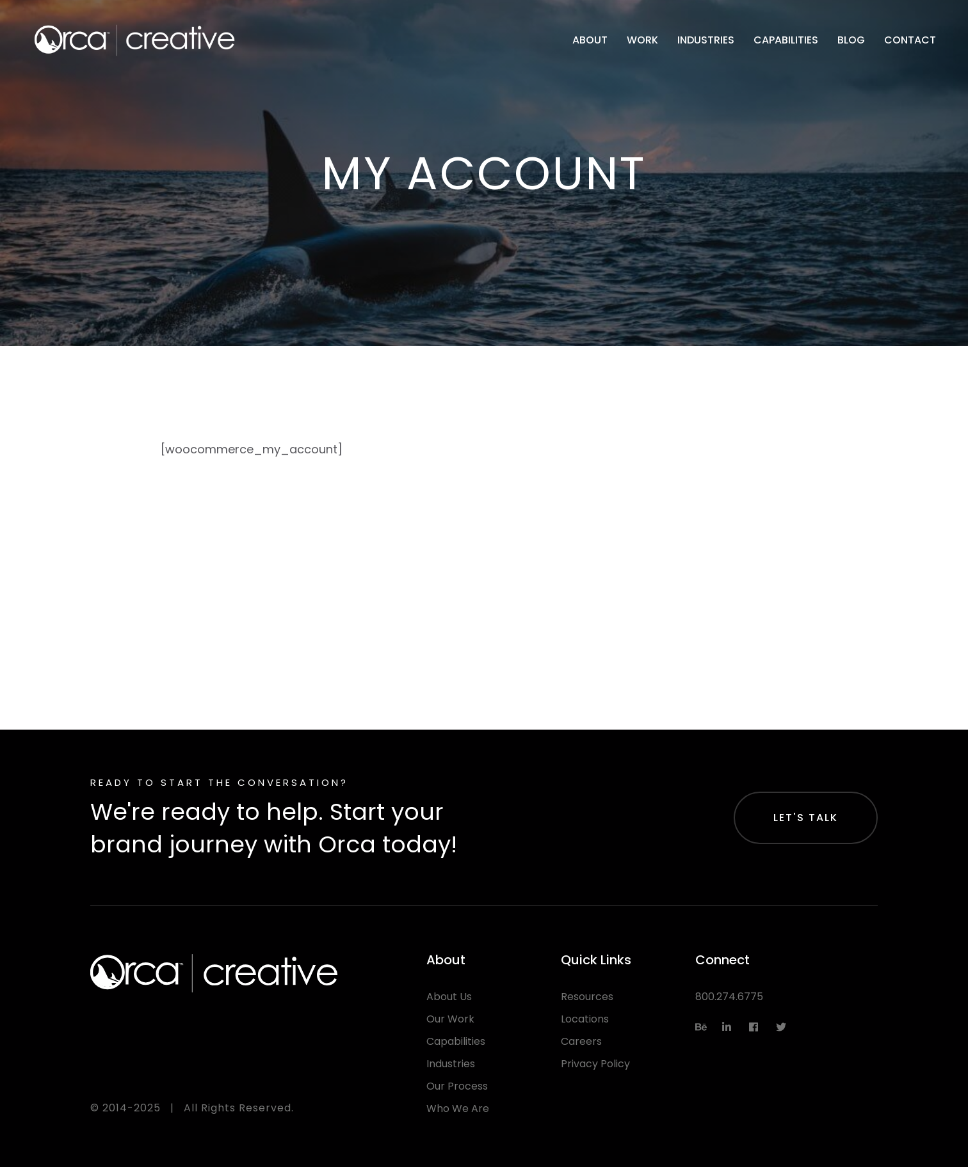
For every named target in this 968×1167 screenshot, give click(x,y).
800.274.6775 (729, 996)
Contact (910, 40)
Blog (851, 40)
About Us (449, 996)
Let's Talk (805, 817)
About (590, 40)
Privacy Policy (595, 1063)
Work (642, 40)
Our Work (450, 1019)
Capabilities (786, 40)
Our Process (457, 1086)
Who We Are (457, 1108)
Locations (585, 1019)
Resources (587, 996)
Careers (581, 1041)
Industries (705, 40)
